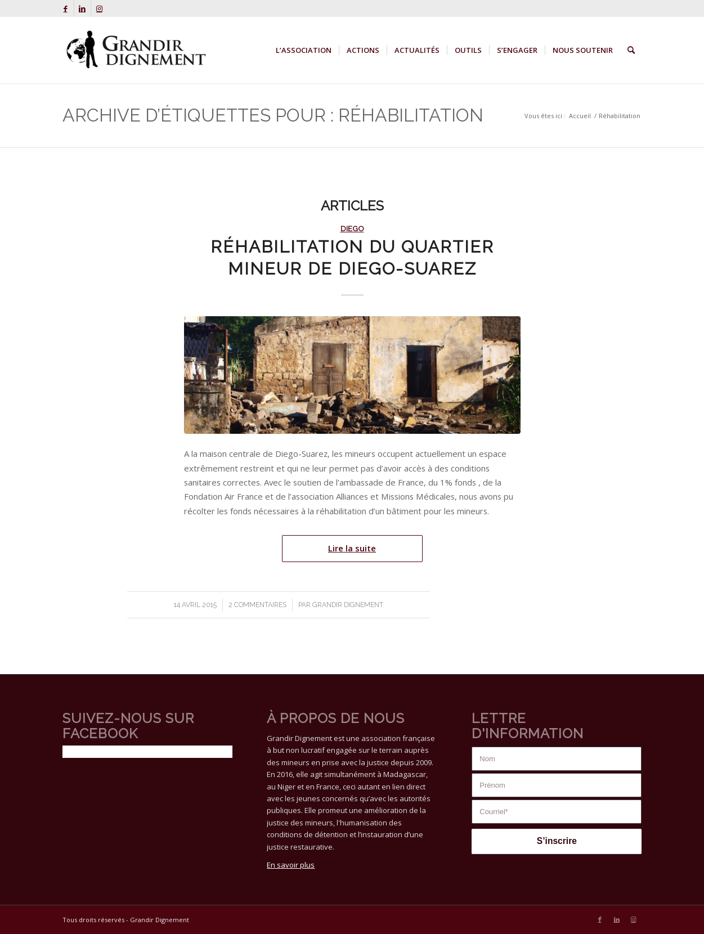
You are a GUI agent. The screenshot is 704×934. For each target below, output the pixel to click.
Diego (352, 228)
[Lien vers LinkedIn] (82, 8)
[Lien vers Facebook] (65, 8)
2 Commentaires (257, 605)
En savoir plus (291, 865)
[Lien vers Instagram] (99, 8)
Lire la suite (352, 548)
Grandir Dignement (347, 605)
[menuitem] (303, 50)
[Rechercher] (631, 50)
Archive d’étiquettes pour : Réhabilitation (272, 115)
